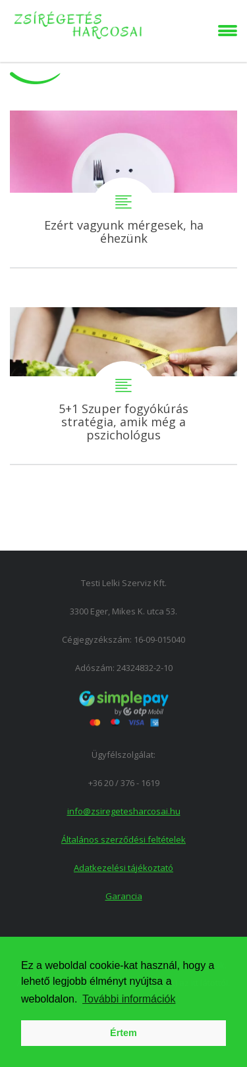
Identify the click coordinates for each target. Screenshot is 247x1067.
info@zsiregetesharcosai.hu (123, 811)
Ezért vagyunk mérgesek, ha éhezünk (123, 189)
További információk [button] (128, 999)
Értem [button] (123, 1033)
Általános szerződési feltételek (123, 839)
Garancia (123, 896)
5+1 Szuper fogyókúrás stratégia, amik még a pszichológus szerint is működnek (123, 385)
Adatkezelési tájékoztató (123, 868)
